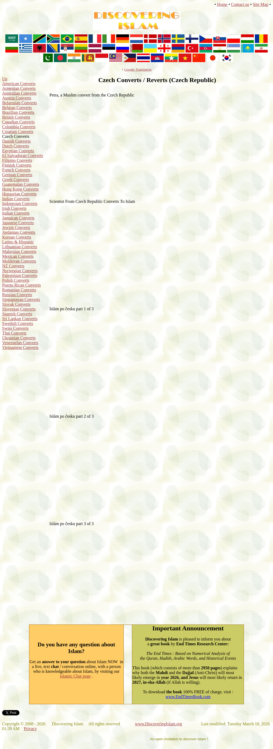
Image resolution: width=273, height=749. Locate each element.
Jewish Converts (16, 227)
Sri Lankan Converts (19, 318)
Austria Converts (16, 98)
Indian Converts (16, 198)
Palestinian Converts (19, 275)
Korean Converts (16, 237)
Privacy (30, 728)
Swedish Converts (17, 323)
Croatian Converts (17, 131)
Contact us (240, 4)
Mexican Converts (18, 256)
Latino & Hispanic (18, 242)
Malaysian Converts (19, 251)
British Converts (16, 117)
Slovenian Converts (19, 309)
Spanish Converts (17, 314)
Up (4, 78)
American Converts (18, 83)
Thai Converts (14, 333)
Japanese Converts (18, 222)
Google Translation (138, 69)
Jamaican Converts (18, 218)
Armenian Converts (19, 88)
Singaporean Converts (21, 299)
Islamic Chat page (75, 676)
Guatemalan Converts (20, 184)
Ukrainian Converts (19, 338)
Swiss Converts (15, 328)
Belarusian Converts (19, 102)
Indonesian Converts (19, 203)
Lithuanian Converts (19, 246)
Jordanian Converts (18, 232)
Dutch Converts (15, 146)
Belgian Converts (17, 107)
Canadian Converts (18, 122)
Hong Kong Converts (20, 189)
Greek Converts (15, 179)
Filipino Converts (17, 160)
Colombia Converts (18, 126)
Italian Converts (16, 213)
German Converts (17, 174)
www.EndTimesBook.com (188, 696)
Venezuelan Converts (20, 342)
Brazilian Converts (18, 112)
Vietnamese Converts (20, 347)
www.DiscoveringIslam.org (158, 724)
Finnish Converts (16, 165)
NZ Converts (13, 266)
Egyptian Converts (18, 150)
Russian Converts (17, 294)
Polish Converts (15, 280)
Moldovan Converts (19, 261)
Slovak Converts (16, 304)
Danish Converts (16, 141)
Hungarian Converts (19, 194)
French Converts (16, 170)
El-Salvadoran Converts (22, 155)
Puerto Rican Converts (21, 285)
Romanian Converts (19, 290)
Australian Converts (19, 93)
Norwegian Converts (20, 270)
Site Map (260, 4)
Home (222, 4)
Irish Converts (14, 208)
